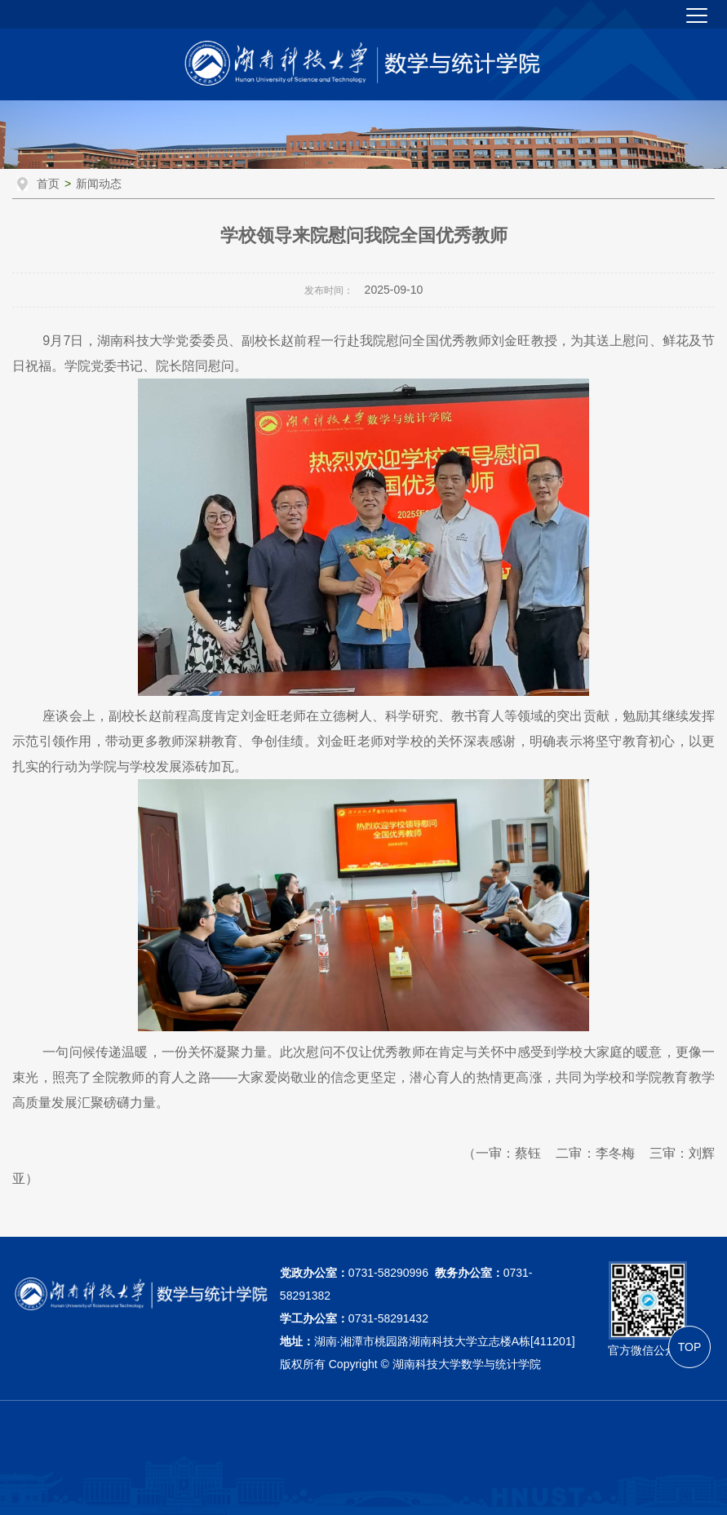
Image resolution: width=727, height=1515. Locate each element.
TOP (690, 1346)
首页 (48, 183)
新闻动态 (99, 183)
